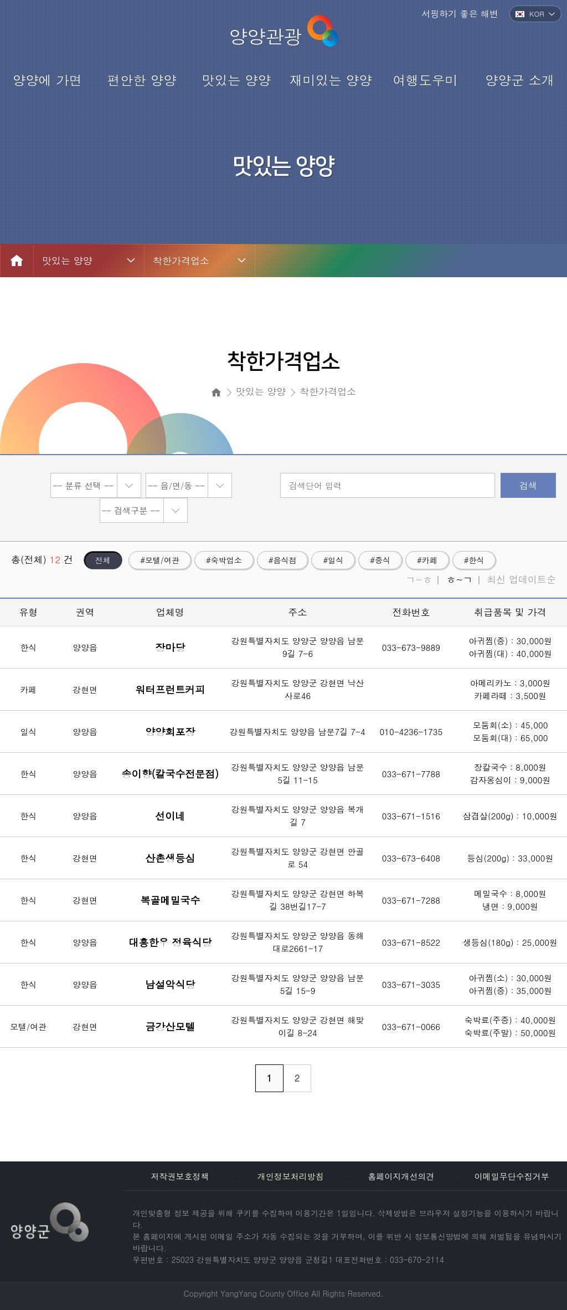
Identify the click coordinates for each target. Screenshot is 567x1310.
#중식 (380, 559)
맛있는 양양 (67, 260)
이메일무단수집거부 (512, 1176)
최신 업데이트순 (521, 579)
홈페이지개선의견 (401, 1176)
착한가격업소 (181, 260)
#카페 (427, 559)
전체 (103, 559)
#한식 (474, 559)
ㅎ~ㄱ (459, 579)
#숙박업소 (224, 559)
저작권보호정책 (180, 1176)
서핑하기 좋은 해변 (459, 13)
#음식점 (283, 559)
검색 (528, 485)
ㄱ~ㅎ (419, 579)
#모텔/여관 (159, 559)
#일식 (333, 559)
